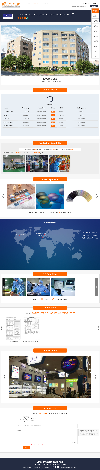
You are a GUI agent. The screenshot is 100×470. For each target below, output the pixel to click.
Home (75, 467)
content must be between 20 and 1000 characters (37, 445)
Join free (94, 3)
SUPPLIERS (36, 4)
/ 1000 (74, 442)
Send (26, 447)
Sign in (86, 3)
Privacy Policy (69, 467)
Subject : (19, 425)
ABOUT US (45, 4)
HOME (28, 4)
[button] (4, 50)
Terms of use (63, 467)
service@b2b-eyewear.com (34, 467)
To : (21, 419)
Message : (19, 430)
